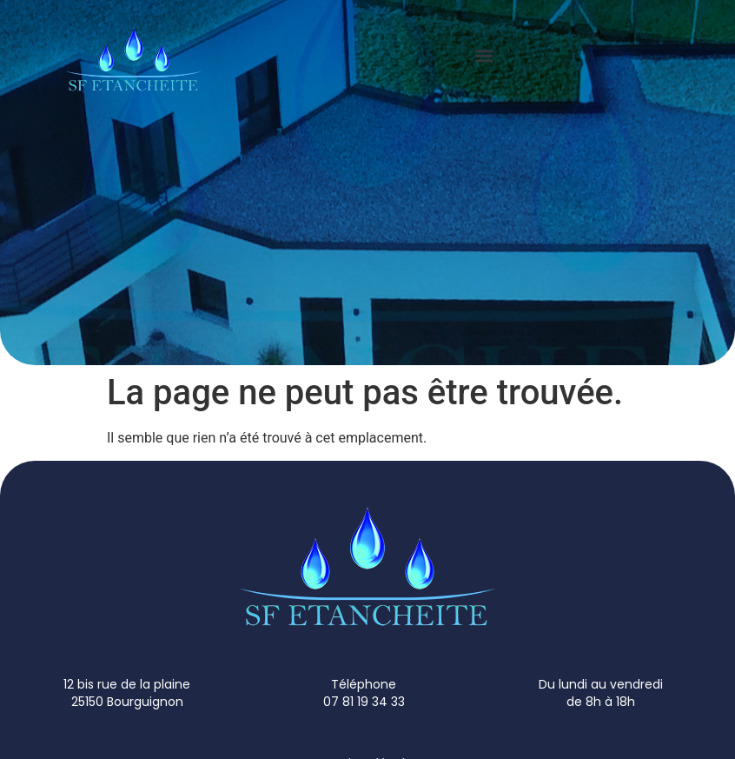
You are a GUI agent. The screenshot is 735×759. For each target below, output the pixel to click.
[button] (484, 55)
